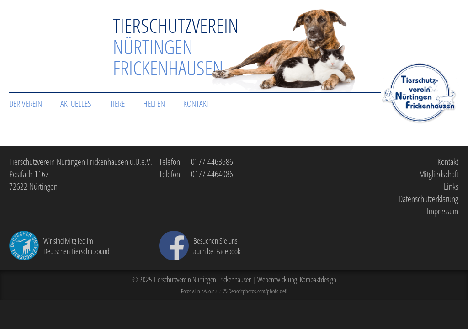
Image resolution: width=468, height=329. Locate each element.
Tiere (117, 103)
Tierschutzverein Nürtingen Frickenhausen (203, 280)
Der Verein (25, 103)
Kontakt (196, 103)
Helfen (154, 103)
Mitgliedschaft (438, 174)
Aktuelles (75, 103)
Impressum (442, 211)
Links (451, 186)
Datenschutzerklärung (428, 198)
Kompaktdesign (318, 280)
